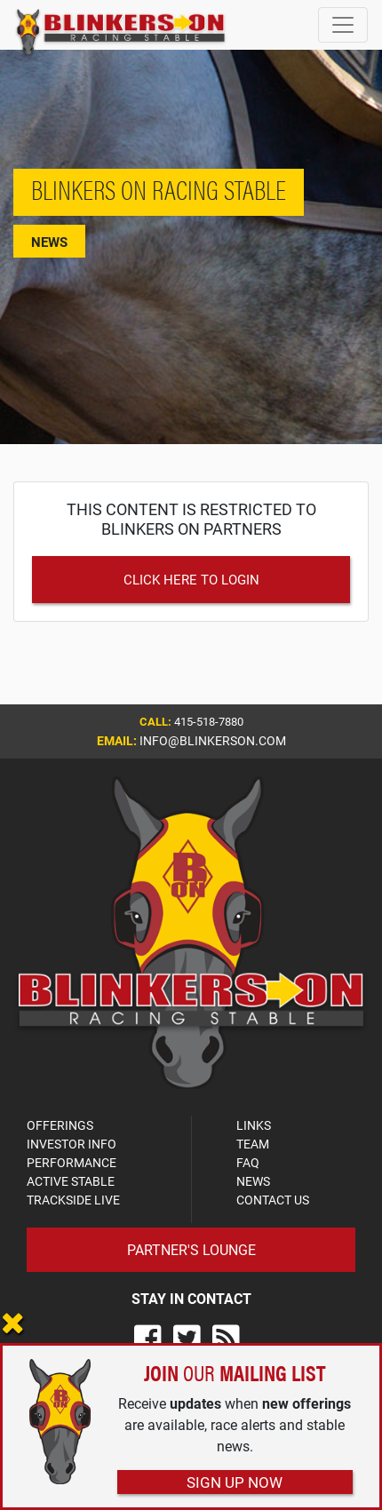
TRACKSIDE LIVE (73, 1199)
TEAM (252, 1143)
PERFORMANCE (71, 1162)
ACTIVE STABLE (71, 1180)
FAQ (247, 1162)
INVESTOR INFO (71, 1143)
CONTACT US (272, 1199)
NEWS (253, 1180)
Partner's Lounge (191, 1249)
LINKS (253, 1125)
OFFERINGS (60, 1125)
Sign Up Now (235, 1482)
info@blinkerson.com (212, 740)
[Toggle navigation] (343, 25)
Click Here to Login (191, 579)
